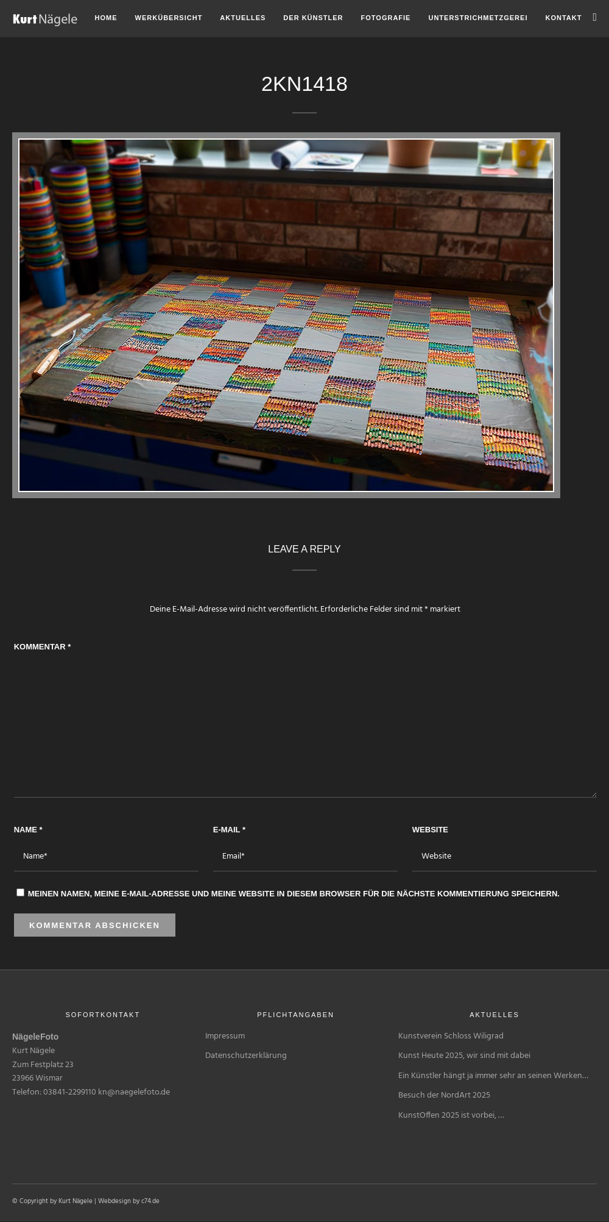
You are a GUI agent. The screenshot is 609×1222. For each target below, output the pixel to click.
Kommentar (42, 646)
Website (430, 829)
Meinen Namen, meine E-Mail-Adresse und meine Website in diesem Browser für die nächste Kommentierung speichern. (294, 893)
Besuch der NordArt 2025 (444, 1095)
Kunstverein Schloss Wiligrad (451, 1036)
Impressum (225, 1036)
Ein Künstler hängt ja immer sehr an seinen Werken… (493, 1076)
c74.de (150, 1201)
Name (28, 829)
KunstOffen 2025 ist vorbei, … (451, 1116)
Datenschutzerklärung (246, 1056)
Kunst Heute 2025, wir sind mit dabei (464, 1056)
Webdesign (114, 1201)
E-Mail (229, 829)
